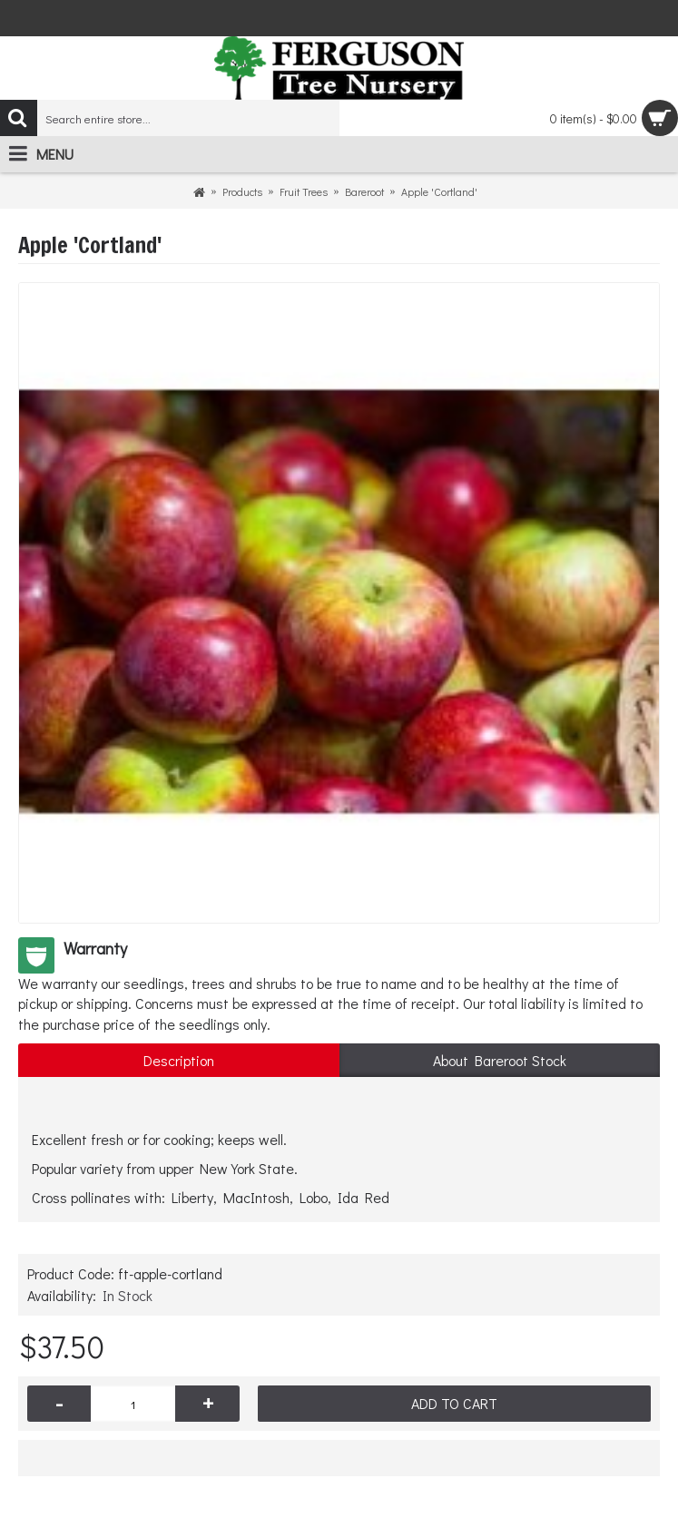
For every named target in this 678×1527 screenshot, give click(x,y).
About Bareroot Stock (499, 1060)
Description (178, 1060)
